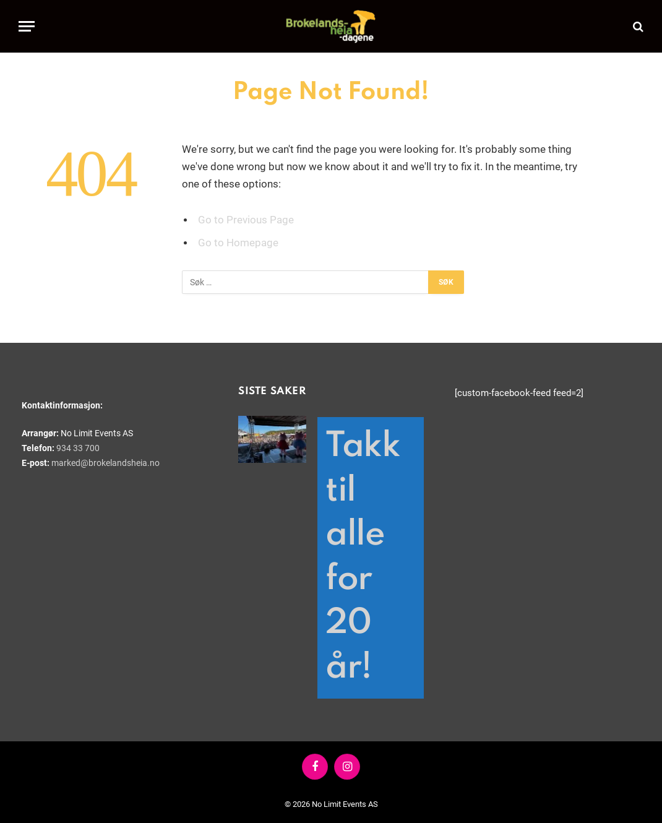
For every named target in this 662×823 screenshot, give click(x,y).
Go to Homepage (238, 243)
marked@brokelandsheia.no (105, 463)
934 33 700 (78, 448)
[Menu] (27, 26)
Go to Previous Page (246, 220)
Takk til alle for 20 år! (362, 557)
